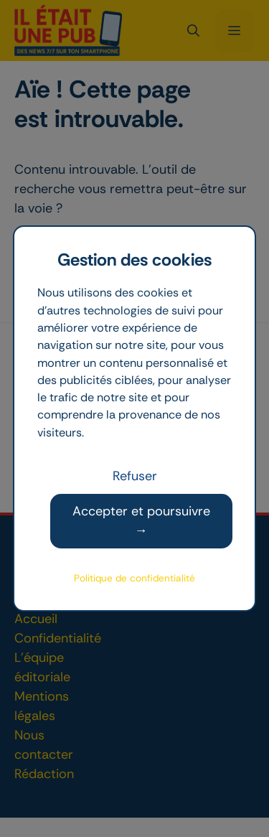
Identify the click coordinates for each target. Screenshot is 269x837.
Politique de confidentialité (134, 578)
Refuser (135, 476)
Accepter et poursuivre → (141, 520)
